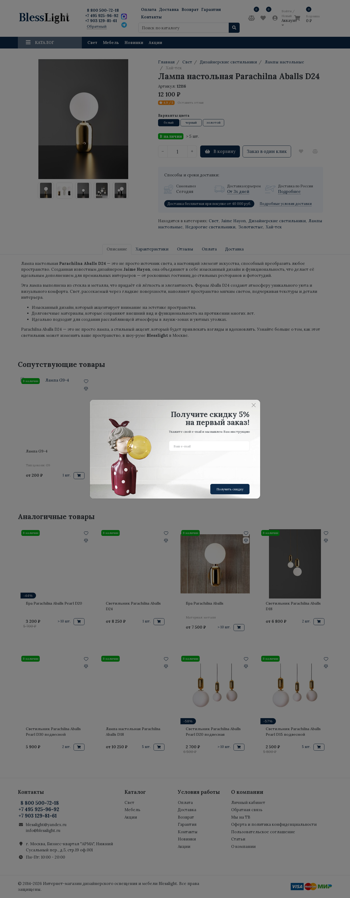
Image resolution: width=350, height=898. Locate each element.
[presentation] (209, 465)
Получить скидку (229, 489)
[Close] (254, 405)
